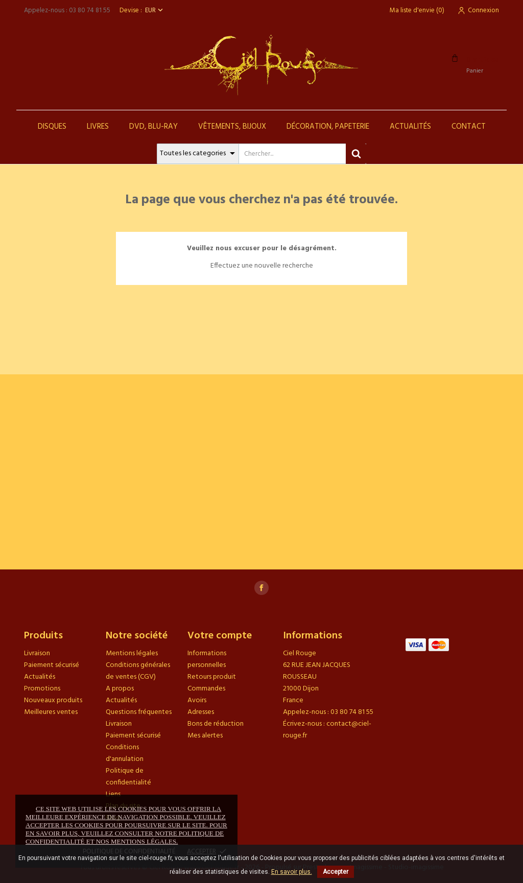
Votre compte (219, 636)
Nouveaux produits (53, 700)
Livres (98, 127)
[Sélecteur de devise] (155, 10)
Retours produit (211, 677)
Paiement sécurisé (51, 665)
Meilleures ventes (51, 712)
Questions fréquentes (139, 712)
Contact (468, 127)
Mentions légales (132, 653)
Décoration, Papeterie (328, 127)
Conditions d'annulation (125, 753)
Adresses (200, 712)
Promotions (42, 689)
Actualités (410, 127)
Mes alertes (205, 736)
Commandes (206, 689)
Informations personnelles (206, 659)
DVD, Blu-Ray (153, 127)
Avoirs (196, 700)
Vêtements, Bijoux (232, 127)
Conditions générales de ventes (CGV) (138, 671)
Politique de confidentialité (128, 777)
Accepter (335, 871)
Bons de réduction (215, 724)
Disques (52, 127)
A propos (120, 689)
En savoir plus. (291, 871)
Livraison (37, 653)
